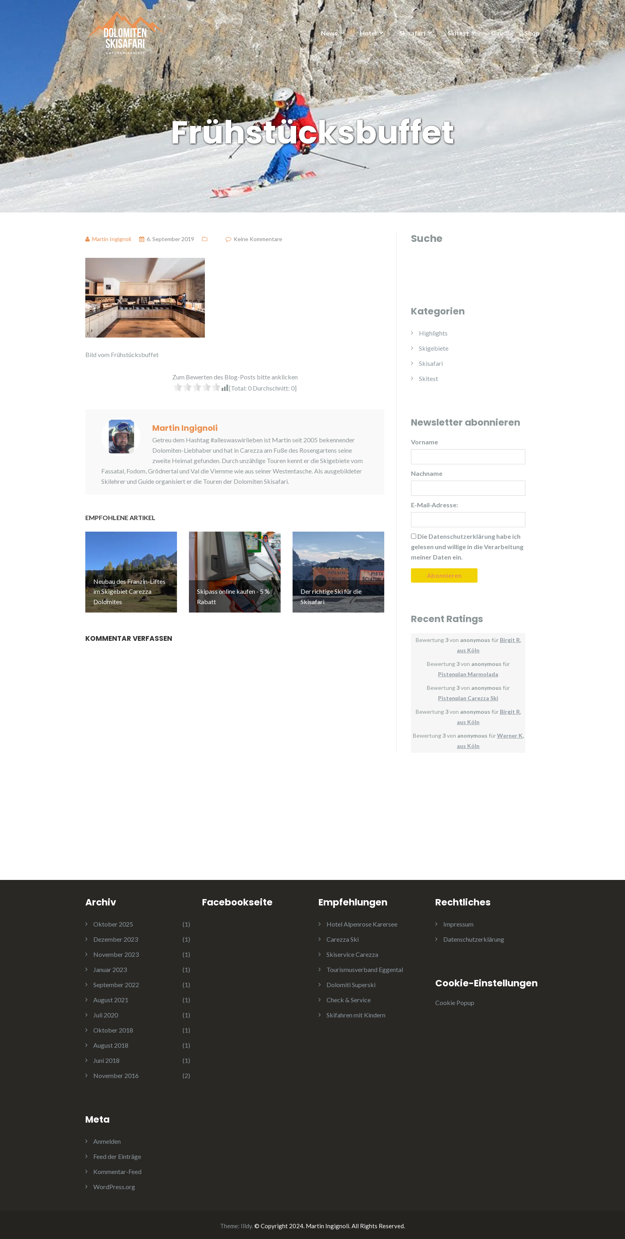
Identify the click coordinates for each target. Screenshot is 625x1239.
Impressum (458, 921)
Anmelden (107, 1139)
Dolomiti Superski (350, 982)
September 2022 (116, 982)
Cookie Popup (454, 1000)
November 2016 (116, 1073)
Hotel (368, 33)
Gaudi (500, 33)
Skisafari (412, 33)
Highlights (433, 333)
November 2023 (116, 952)
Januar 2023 (110, 967)
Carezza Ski (342, 937)
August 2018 (110, 1043)
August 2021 (110, 997)
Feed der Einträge (117, 1154)
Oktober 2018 (113, 1027)
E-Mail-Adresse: (434, 505)
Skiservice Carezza (352, 952)
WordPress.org (114, 1184)
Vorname (424, 442)
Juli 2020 (105, 1012)
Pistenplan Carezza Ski (468, 698)
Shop (532, 33)
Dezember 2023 (115, 937)
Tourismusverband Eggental (364, 967)
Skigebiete (433, 348)
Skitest (458, 33)
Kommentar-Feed (117, 1169)
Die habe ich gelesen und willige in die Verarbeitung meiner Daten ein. (467, 546)
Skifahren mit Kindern (355, 1012)
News (329, 33)
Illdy (246, 1223)
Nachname (426, 473)
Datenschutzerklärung (473, 937)
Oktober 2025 (113, 921)
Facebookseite (237, 899)
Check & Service (348, 997)
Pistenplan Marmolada (468, 674)
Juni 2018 (106, 1058)
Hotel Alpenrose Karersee (361, 921)
